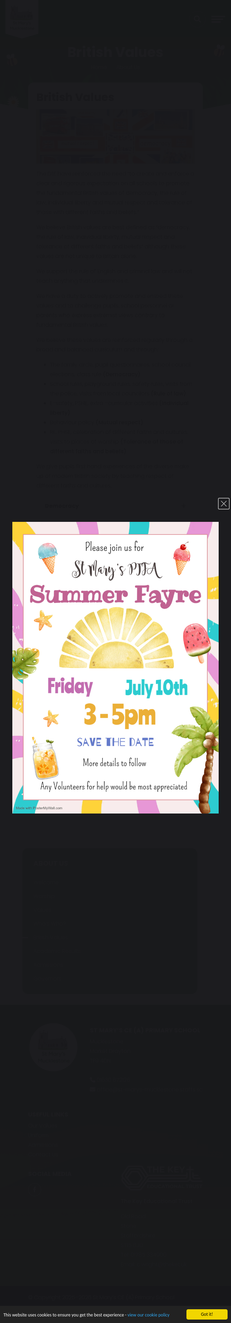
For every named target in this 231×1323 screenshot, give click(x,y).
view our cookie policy (148, 1319)
